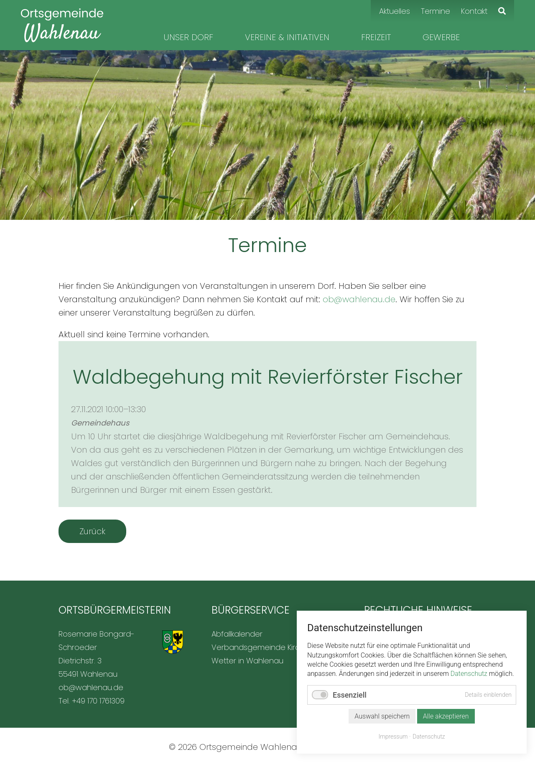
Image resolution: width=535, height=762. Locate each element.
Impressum (393, 736)
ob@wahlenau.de (359, 299)
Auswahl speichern (382, 716)
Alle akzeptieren (446, 716)
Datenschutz (469, 674)
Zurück (92, 531)
